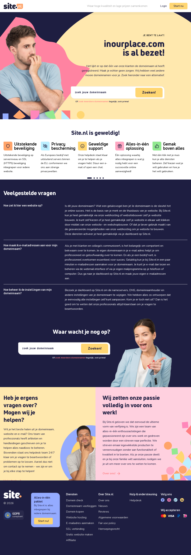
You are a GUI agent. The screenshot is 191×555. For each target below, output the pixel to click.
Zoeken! (149, 92)
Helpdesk (136, 500)
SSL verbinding (75, 529)
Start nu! (43, 521)
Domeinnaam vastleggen (81, 506)
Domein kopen (75, 512)
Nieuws (103, 506)
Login (163, 6)
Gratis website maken (79, 534)
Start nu (178, 6)
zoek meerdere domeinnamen (93, 101)
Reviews (103, 512)
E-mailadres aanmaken (80, 523)
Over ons (103, 500)
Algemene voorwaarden (113, 517)
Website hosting (76, 517)
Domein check (74, 500)
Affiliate (71, 540)
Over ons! (109, 473)
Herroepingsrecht (109, 529)
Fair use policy (107, 523)
